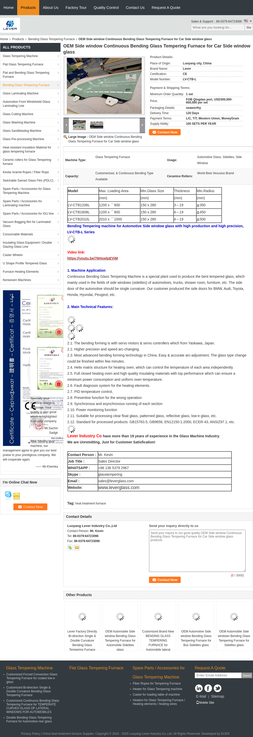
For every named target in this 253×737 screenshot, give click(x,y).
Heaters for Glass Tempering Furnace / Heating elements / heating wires (159, 702)
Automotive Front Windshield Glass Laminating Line (26, 104)
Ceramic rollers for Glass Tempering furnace (27, 162)
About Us (50, 7)
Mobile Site (205, 702)
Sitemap (217, 696)
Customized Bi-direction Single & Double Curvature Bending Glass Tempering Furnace (28, 691)
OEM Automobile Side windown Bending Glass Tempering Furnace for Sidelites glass (234, 638)
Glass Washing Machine (19, 122)
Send (247, 675)
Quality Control (106, 7)
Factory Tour (76, 7)
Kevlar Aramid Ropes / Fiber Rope (26, 172)
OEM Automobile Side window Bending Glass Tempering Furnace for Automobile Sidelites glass (120, 640)
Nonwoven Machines (17, 280)
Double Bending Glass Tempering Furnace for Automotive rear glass (29, 719)
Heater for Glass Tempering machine (157, 689)
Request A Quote (166, 7)
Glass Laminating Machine (20, 93)
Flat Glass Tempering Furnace (23, 64)
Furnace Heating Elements (21, 271)
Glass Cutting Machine (18, 114)
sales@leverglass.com (116, 481)
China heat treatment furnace (62, 733)
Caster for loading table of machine (156, 694)
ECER (225, 733)
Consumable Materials (18, 234)
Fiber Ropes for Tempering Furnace (157, 683)
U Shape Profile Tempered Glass (25, 263)
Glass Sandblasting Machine (22, 131)
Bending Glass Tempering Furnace (51, 39)
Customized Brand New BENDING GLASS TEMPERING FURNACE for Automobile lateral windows (158, 643)
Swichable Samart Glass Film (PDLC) (28, 180)
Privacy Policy (30, 733)
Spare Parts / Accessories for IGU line (28, 213)
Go (248, 27)
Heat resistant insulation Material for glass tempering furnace (27, 149)
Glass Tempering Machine (20, 56)
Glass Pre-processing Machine (23, 139)
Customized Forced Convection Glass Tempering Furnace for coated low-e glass (31, 678)
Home (9, 7)
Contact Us (135, 7)
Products (28, 7)
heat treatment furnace (90, 503)
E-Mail (201, 696)
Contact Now (167, 132)
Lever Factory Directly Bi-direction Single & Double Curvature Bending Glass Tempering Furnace (82, 640)
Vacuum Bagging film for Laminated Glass (27, 224)
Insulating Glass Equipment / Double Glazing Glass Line (27, 244)
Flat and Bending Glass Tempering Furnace (26, 75)
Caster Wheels (13, 255)
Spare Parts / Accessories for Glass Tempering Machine (27, 191)
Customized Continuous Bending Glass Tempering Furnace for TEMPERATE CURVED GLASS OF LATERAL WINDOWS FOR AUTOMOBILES (32, 706)
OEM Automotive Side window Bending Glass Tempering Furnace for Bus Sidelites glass (196, 638)
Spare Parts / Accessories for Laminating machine (22, 203)
